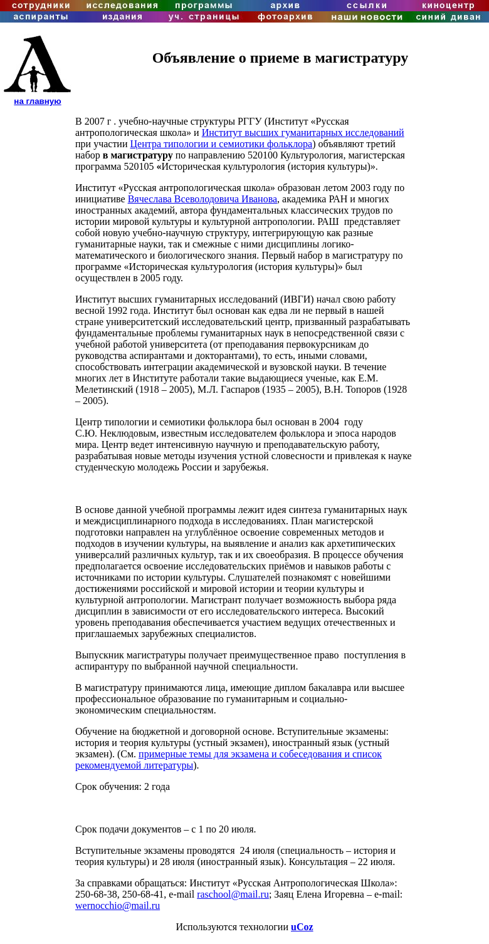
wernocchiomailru (117, 905)
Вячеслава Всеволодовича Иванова (202, 199)
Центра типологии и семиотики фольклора (221, 143)
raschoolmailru (233, 894)
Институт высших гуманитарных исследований (303, 132)
